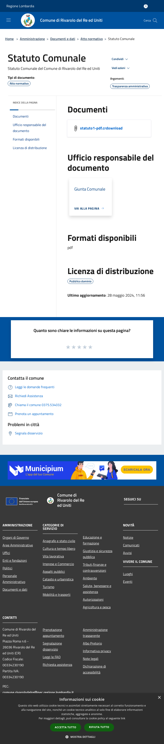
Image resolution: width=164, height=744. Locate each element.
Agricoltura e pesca (97, 607)
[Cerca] (155, 20)
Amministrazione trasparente (95, 632)
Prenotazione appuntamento (53, 632)
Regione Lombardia (20, 6)
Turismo (48, 586)
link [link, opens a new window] (123, 718)
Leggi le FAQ (52, 656)
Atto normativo (92, 38)
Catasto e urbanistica (58, 579)
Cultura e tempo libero (59, 548)
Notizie (128, 537)
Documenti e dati (62, 38)
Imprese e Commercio (58, 563)
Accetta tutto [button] (65, 727)
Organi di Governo (16, 537)
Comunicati (131, 545)
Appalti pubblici (54, 571)
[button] (82, 737)
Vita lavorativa (53, 556)
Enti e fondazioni (15, 560)
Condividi (120, 59)
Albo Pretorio (92, 643)
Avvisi (127, 552)
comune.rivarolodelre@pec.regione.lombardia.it (38, 692)
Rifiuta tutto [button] (99, 727)
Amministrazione (32, 38)
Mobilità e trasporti (56, 594)
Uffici (6, 552)
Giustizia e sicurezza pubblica (97, 553)
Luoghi (128, 573)
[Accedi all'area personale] (146, 6)
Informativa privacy (97, 651)
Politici (7, 568)
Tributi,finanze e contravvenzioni (94, 567)
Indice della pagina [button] (25, 103)
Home (9, 38)
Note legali (90, 658)
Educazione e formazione (92, 540)
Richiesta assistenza (57, 664)
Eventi (127, 581)
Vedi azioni (121, 68)
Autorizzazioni (93, 599)
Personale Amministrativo (14, 578)
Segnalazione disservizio (52, 646)
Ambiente (90, 578)
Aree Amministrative (18, 545)
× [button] (159, 697)
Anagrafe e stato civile (59, 540)
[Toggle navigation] (8, 20)
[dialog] (82, 718)
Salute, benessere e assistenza (97, 588)
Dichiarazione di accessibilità (94, 669)
